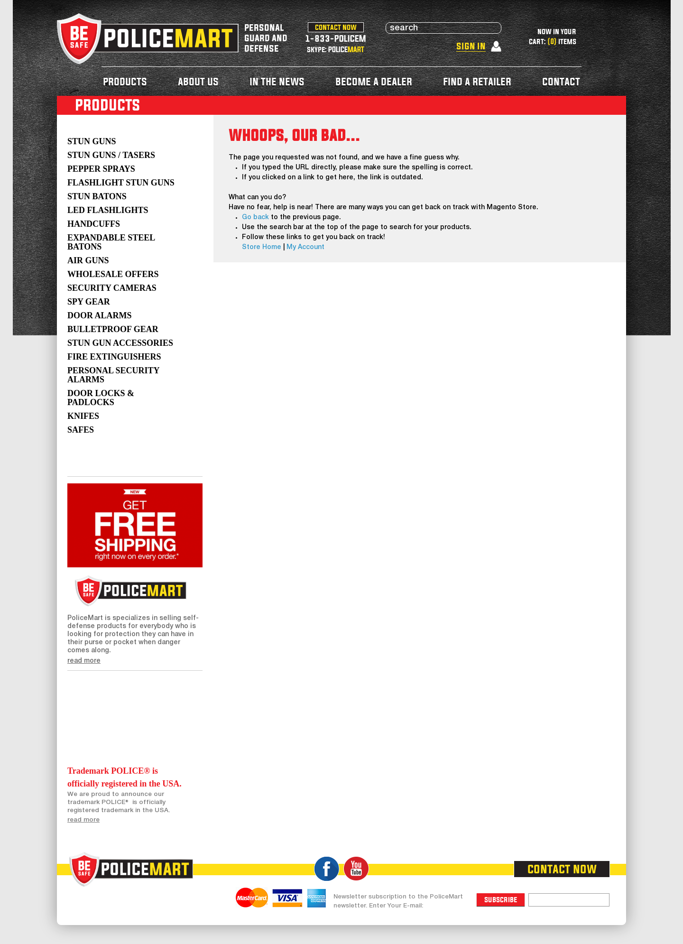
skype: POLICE (335, 49)
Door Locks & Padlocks (100, 398)
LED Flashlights (107, 210)
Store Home (261, 247)
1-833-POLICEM (335, 38)
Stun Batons (97, 196)
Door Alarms (99, 315)
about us (198, 81)
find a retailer (477, 81)
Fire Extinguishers (114, 356)
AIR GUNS (88, 260)
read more (84, 661)
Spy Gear (88, 301)
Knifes (83, 416)
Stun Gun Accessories (120, 343)
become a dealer (373, 81)
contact (561, 81)
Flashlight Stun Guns (121, 182)
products (125, 81)
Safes (80, 430)
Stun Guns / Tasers (111, 155)
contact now (336, 27)
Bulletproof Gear (112, 329)
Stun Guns (91, 141)
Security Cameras (112, 288)
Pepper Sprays (101, 169)
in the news (277, 81)
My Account (305, 247)
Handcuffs (93, 224)
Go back (255, 217)
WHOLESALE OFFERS (113, 274)
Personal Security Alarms (113, 375)
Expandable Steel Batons (111, 242)
